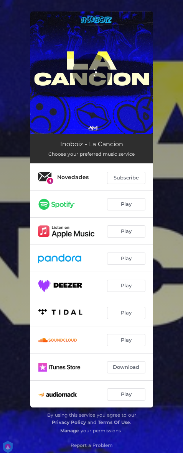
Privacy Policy (69, 422)
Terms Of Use (114, 422)
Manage (69, 430)
